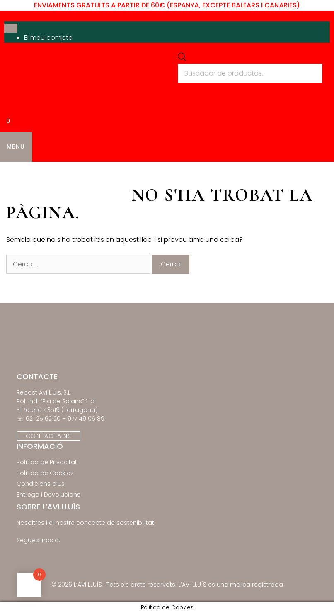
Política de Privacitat (47, 462)
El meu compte (48, 37)
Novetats (154, 172)
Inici (14, 172)
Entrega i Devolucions (48, 494)
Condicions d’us (41, 484)
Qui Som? (287, 172)
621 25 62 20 (43, 418)
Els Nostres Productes (77, 172)
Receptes (242, 172)
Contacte (25, 193)
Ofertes (199, 172)
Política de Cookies (45, 473)
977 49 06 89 (86, 418)
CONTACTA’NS (48, 436)
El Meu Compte (82, 193)
